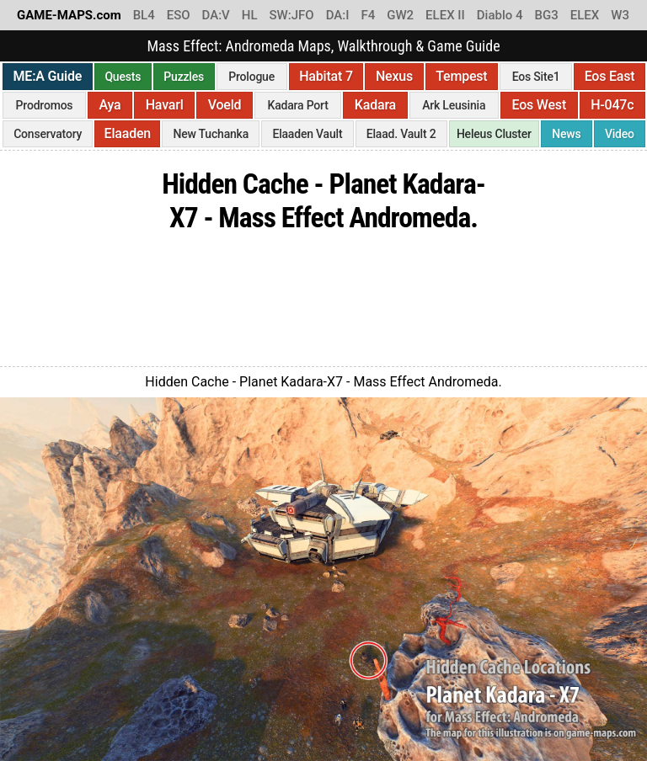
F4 (368, 15)
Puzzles (183, 76)
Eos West (538, 105)
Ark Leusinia (453, 105)
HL (250, 15)
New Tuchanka (211, 134)
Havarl (165, 105)
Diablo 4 (500, 15)
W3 (620, 15)
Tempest (461, 76)
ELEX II (445, 15)
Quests (122, 76)
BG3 (547, 15)
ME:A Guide (48, 76)
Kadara (375, 105)
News (566, 134)
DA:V (216, 15)
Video (619, 134)
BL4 (144, 15)
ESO (178, 15)
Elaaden (127, 133)
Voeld (225, 105)
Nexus (394, 76)
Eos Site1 (536, 76)
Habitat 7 (326, 76)
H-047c (612, 105)
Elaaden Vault (307, 134)
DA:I (338, 15)
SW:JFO (291, 15)
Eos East (610, 76)
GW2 (400, 15)
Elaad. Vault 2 (401, 134)
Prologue (251, 76)
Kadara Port (298, 105)
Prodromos (44, 105)
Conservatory (47, 134)
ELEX (585, 15)
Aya (110, 105)
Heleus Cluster (494, 134)
